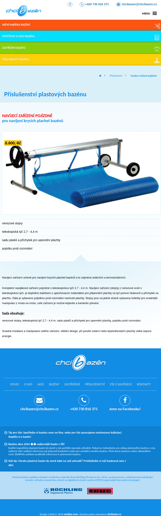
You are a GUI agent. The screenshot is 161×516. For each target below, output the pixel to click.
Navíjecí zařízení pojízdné (144, 75)
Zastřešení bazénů (14, 47)
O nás (28, 384)
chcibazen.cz (114, 514)
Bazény (54, 384)
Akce (40, 384)
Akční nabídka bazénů (16, 24)
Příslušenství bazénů (15, 59)
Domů (14, 384)
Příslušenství (116, 75)
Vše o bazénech (121, 384)
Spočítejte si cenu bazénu (18, 36)
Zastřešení (72, 384)
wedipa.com (71, 514)
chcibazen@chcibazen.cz (136, 4)
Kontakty (144, 384)
